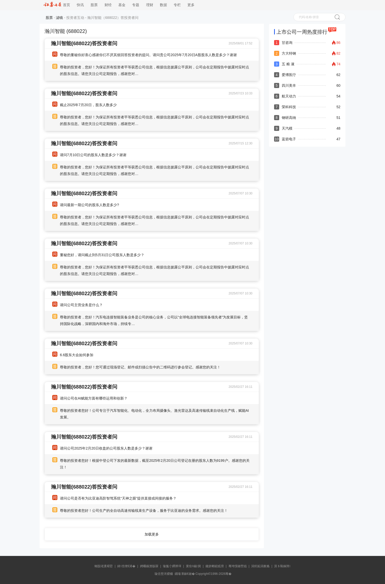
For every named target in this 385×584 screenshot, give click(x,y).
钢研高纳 (289, 118)
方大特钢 (289, 53)
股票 (94, 5)
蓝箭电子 (289, 139)
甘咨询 (287, 43)
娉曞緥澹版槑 (149, 566)
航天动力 (289, 96)
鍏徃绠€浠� (126, 566)
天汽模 (287, 128)
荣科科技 (289, 107)
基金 (121, 5)
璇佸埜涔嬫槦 (164, 574)
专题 (135, 5)
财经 (108, 5)
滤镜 (59, 18)
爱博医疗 (289, 75)
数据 (163, 5)
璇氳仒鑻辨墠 (172, 566)
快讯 (80, 5)
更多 (191, 5)
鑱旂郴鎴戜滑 (215, 566)
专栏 (177, 5)
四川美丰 (289, 85)
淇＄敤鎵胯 (282, 566)
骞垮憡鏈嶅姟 (237, 566)
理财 (149, 5)
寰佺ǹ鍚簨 (193, 566)
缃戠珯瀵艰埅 (103, 566)
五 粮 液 (288, 64)
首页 (56, 5)
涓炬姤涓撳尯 (260, 566)
